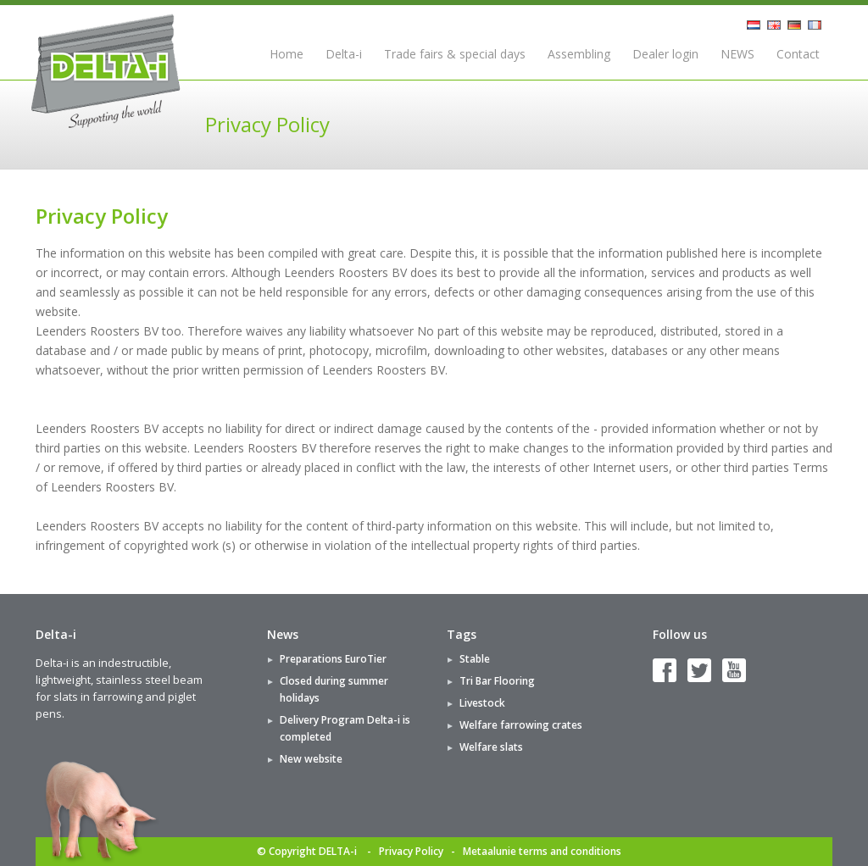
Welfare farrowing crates (520, 725)
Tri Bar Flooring (497, 681)
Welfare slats (491, 747)
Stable (474, 659)
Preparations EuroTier (333, 659)
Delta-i (344, 54)
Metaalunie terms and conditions (542, 851)
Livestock (482, 703)
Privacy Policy (411, 851)
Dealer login (665, 54)
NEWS (737, 54)
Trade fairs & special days (455, 54)
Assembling (579, 54)
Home (286, 54)
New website (311, 759)
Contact (798, 54)
